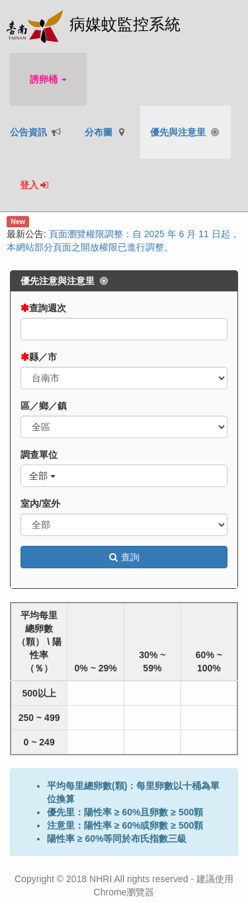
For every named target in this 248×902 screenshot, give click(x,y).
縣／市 (43, 357)
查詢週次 (47, 308)
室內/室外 (40, 503)
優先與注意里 (185, 132)
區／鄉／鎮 (44, 405)
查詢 (124, 557)
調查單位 (39, 454)
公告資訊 (36, 132)
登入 (35, 185)
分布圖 (106, 132)
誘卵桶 (48, 79)
